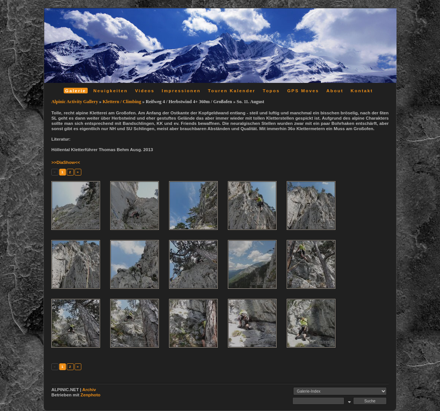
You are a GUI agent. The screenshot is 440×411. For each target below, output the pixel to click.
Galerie (75, 90)
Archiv (89, 389)
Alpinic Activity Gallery (74, 101)
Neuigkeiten (110, 90)
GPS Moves (303, 90)
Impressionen (181, 90)
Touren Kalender (232, 90)
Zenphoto (90, 394)
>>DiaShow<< (65, 162)
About (334, 90)
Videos (144, 90)
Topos (271, 90)
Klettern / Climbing (122, 101)
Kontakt (361, 90)
